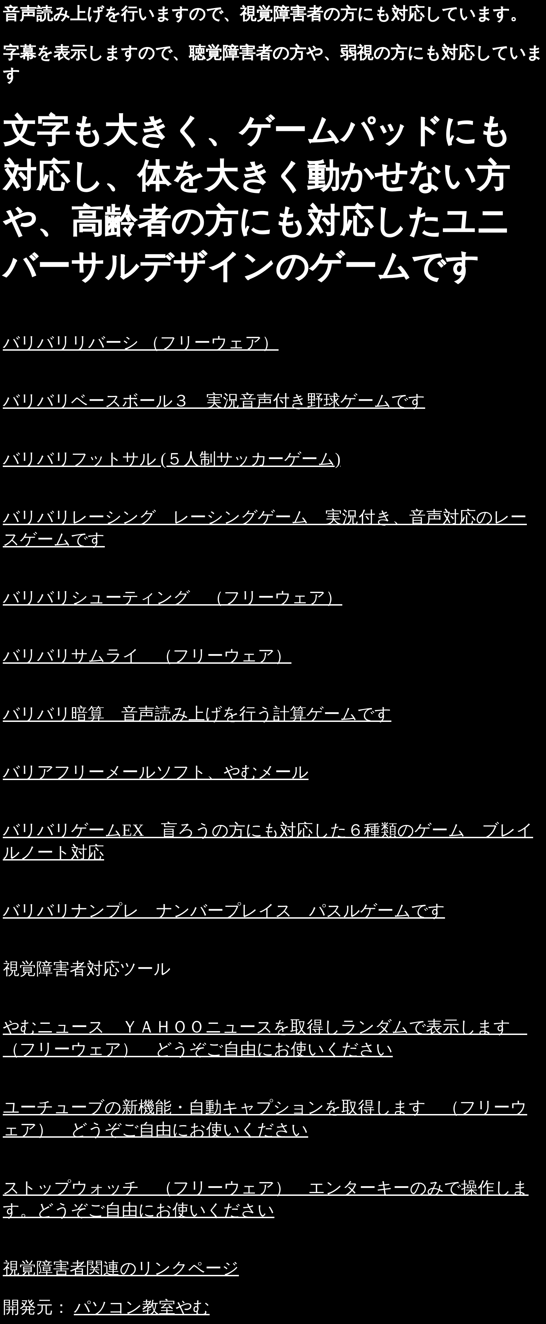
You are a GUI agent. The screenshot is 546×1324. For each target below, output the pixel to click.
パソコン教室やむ (142, 1307)
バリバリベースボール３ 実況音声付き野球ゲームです (214, 400)
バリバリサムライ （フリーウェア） (147, 655)
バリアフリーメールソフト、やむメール (156, 772)
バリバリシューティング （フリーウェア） (172, 597)
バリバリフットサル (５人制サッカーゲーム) (172, 459)
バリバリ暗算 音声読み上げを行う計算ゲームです (197, 713)
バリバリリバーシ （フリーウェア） (141, 342)
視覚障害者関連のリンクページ (121, 1268)
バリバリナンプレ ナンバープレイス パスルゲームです (224, 910)
